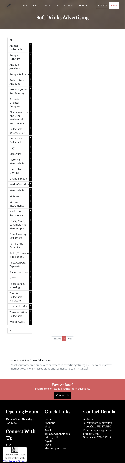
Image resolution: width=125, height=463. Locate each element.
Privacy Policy (52, 437)
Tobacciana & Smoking (21, 285)
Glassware (21, 154)
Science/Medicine (21, 272)
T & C (58, 5)
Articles (49, 430)
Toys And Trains (21, 306)
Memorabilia (21, 190)
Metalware (21, 196)
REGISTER (102, 5)
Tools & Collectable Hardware (21, 297)
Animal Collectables (21, 47)
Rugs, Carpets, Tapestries (21, 264)
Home (48, 419)
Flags (21, 148)
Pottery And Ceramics (21, 245)
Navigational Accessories (21, 213)
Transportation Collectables (21, 314)
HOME (25, 5)
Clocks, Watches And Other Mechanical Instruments (21, 117)
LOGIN (114, 5)
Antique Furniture (21, 57)
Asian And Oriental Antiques (21, 102)
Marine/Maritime (21, 184)
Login (48, 444)
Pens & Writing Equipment (21, 236)
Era (11, 330)
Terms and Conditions (57, 433)
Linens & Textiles (21, 178)
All (11, 40)
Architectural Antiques (21, 82)
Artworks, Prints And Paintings (21, 91)
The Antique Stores (56, 448)
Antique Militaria (21, 74)
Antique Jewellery (21, 66)
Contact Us (62, 395)
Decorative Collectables (21, 140)
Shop (48, 426)
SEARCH (83, 5)
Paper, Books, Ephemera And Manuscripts (21, 224)
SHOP (48, 5)
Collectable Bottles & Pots (21, 130)
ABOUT (37, 5)
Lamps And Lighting (21, 171)
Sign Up (49, 441)
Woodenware (21, 322)
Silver (21, 278)
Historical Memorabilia (21, 161)
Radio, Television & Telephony (21, 255)
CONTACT (69, 5)
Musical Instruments (21, 203)
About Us (50, 422)
